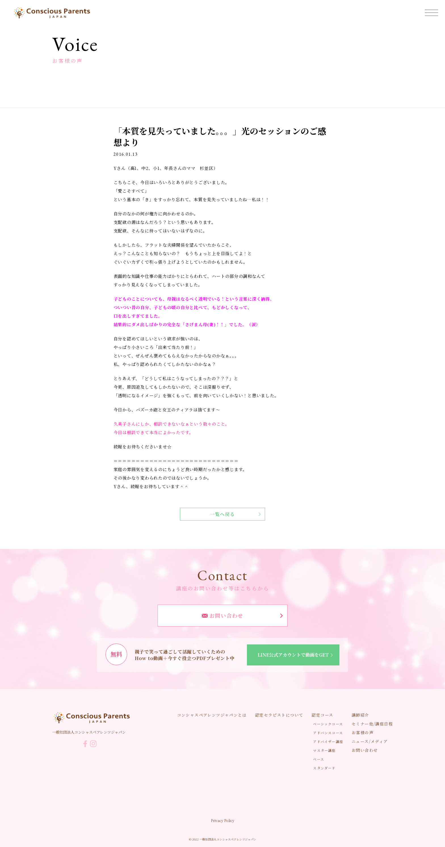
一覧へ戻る (235, 514)
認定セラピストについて (279, 715)
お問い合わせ (242, 615)
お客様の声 (362, 732)
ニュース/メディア (370, 741)
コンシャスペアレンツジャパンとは (212, 715)
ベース (318, 759)
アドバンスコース (328, 732)
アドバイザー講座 (328, 741)
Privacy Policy (222, 820)
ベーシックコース (328, 723)
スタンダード (324, 767)
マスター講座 (324, 750)
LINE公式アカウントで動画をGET (296, 655)
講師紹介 (360, 715)
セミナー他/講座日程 (372, 724)
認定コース (322, 715)
